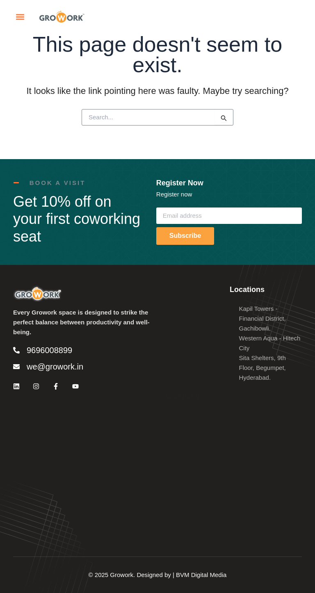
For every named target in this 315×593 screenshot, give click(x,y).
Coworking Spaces (191, 321)
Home (174, 308)
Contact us (180, 374)
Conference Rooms (192, 347)
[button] (20, 19)
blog (171, 387)
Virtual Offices (185, 361)
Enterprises (181, 334)
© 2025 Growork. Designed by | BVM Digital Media (158, 574)
